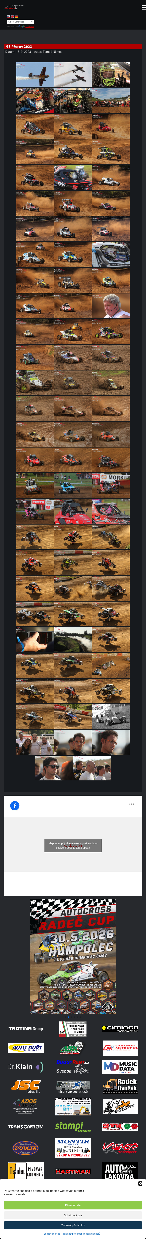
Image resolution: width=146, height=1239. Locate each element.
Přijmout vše (73, 1205)
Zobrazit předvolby (73, 1225)
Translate (26, 26)
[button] (140, 1183)
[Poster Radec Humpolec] (73, 1013)
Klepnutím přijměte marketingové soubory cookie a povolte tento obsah (73, 845)
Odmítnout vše (73, 1215)
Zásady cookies (52, 1234)
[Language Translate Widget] (20, 22)
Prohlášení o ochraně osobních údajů (81, 1234)
